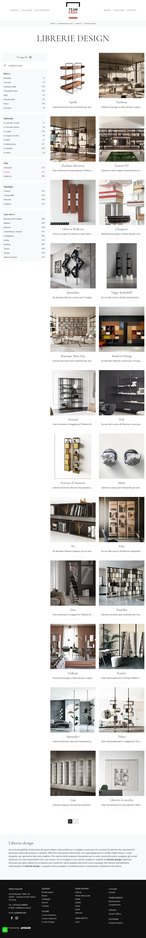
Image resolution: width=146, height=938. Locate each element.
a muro (7, 191)
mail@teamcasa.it (23, 908)
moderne (8, 176)
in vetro (7, 153)
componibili (9, 195)
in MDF (7, 140)
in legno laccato (11, 136)
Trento (6, 248)
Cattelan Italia (10, 86)
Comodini (113, 889)
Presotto (7, 108)
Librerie (78, 24)
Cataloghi (118, 10)
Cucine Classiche (49, 918)
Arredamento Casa (65, 24)
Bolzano (7, 227)
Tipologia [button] (8, 186)
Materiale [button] (8, 118)
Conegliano (9, 236)
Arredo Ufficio (115, 914)
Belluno (7, 223)
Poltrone (79, 913)
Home (53, 24)
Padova (7, 244)
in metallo (8, 148)
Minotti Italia (9, 99)
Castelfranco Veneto (13, 231)
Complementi (114, 905)
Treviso (7, 253)
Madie (77, 899)
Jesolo (6, 240)
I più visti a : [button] (9, 214)
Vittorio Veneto (10, 257)
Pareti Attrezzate (82, 896)
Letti (77, 922)
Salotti (78, 902)
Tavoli (77, 906)
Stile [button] (6, 163)
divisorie (7, 199)
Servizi (44, 902)
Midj (5, 95)
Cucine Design (48, 922)
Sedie (77, 909)
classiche (8, 167)
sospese (7, 204)
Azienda (14, 10)
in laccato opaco (11, 127)
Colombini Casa (10, 91)
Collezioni (26, 10)
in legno (7, 131)
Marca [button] (7, 73)
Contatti (131, 10)
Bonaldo (7, 78)
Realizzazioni (41, 10)
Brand (107, 10)
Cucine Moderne (49, 915)
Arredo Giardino (116, 923)
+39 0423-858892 (20, 905)
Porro (6, 103)
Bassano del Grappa (13, 219)
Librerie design (89, 24)
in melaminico (10, 144)
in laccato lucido (11, 123)
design (7, 172)
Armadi (112, 892)
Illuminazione (114, 901)
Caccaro (7, 82)
